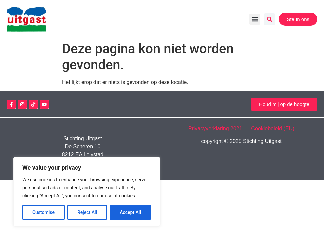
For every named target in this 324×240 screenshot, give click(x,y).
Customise (43, 212)
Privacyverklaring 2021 (219, 128)
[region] (86, 192)
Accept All (130, 212)
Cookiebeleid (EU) (272, 128)
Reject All (87, 212)
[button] (254, 19)
